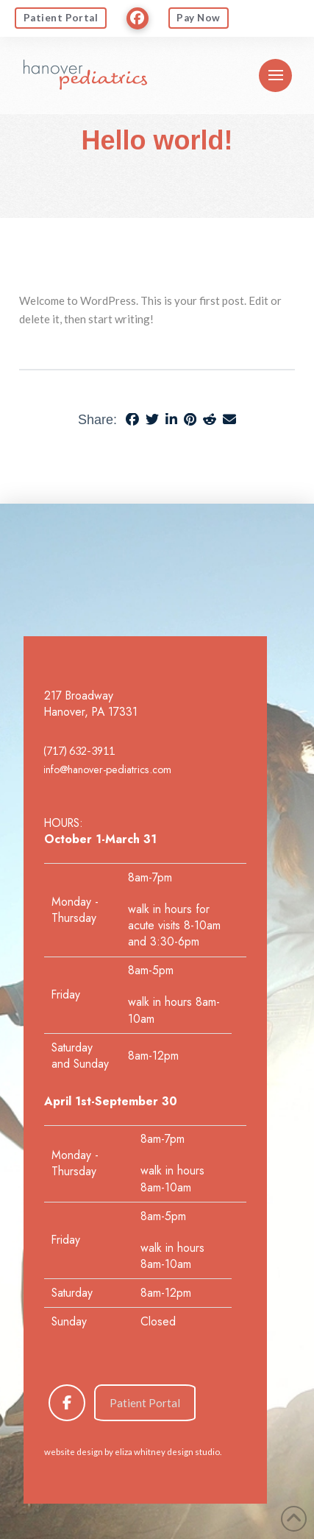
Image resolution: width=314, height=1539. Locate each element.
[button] (275, 75)
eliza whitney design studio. (168, 1452)
